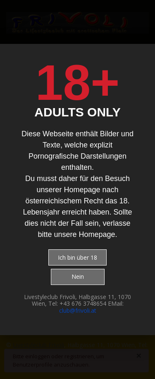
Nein (78, 276)
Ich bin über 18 (77, 257)
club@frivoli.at (77, 310)
